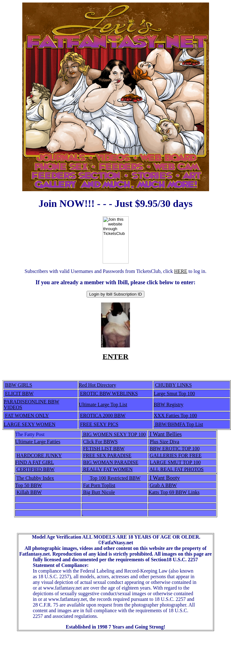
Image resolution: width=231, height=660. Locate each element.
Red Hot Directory (97, 385)
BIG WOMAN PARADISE (110, 462)
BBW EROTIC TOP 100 (175, 448)
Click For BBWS (100, 441)
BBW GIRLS (18, 385)
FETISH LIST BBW (104, 448)
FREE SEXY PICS (99, 424)
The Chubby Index (35, 478)
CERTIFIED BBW (36, 469)
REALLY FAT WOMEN (107, 469)
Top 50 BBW (28, 485)
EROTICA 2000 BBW (103, 415)
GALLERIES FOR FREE (175, 455)
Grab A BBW (163, 485)
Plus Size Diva (164, 441)
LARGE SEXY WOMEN (29, 424)
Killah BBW (29, 492)
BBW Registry (168, 404)
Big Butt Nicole (98, 492)
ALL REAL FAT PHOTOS (176, 469)
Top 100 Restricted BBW (115, 478)
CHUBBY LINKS (173, 385)
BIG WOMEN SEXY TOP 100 (114, 434)
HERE (180, 271)
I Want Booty (165, 478)
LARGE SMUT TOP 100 (175, 462)
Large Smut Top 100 (174, 393)
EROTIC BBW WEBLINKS (109, 393)
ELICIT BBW (19, 393)
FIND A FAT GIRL (34, 462)
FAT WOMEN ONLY (27, 415)
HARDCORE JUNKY (39, 455)
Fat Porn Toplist (99, 485)
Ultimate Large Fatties (38, 441)
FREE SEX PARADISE (107, 455)
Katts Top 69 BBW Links (174, 492)
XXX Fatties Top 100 (175, 415)
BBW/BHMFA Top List (179, 424)
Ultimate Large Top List (103, 404)
